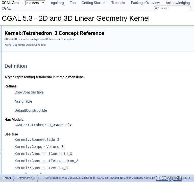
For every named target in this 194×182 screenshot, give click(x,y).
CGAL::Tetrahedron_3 (98, 125)
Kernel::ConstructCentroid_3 (106, 153)
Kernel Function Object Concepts (39, 141)
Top (73, 3)
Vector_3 (27, 124)
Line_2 (25, 35)
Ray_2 (25, 74)
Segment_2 (28, 85)
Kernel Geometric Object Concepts (102, 45)
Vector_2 (27, 119)
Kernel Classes (23, 169)
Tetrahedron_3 (30, 102)
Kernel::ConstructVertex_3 (104, 168)
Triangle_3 (28, 113)
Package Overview (145, 3)
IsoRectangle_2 (31, 30)
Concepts (73, 45)
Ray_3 (25, 80)
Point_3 (26, 69)
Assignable (86, 101)
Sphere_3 (27, 97)
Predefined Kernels (25, 152)
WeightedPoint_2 (32, 130)
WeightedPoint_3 (32, 136)
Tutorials (118, 3)
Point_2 (26, 63)
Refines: (74, 86)
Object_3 (27, 52)
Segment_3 (28, 91)
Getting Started (93, 3)
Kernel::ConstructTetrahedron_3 (109, 160)
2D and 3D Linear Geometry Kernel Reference (95, 39)
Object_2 (27, 47)
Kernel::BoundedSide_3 (100, 139)
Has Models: (78, 120)
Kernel (21, 147)
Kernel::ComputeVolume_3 (102, 146)
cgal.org (57, 3)
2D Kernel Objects (25, 158)
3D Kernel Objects (25, 163)
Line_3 (25, 41)
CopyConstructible (92, 92)
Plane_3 (26, 58)
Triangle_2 (28, 108)
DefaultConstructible (94, 110)
